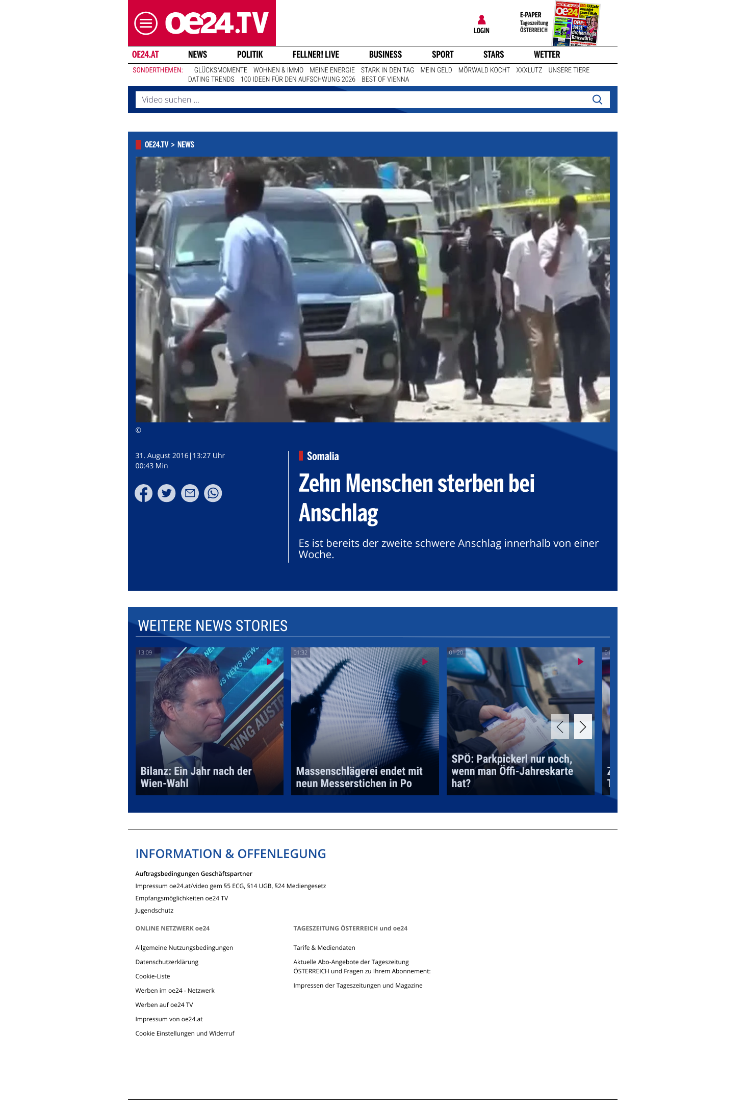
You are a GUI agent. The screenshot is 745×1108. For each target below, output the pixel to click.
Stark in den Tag (388, 70)
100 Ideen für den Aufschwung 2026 (298, 79)
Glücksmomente (220, 70)
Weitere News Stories (212, 626)
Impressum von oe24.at (169, 1019)
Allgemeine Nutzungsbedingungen (185, 947)
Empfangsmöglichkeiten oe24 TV (182, 897)
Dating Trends (211, 79)
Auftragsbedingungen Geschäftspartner (194, 873)
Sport (443, 54)
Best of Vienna (385, 79)
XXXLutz (529, 70)
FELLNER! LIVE (316, 54)
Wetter (547, 54)
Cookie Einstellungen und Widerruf (185, 1033)
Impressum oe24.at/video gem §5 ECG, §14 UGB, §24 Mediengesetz (231, 885)
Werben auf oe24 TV (164, 1004)
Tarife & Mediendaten (324, 947)
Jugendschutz (155, 910)
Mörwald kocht (484, 70)
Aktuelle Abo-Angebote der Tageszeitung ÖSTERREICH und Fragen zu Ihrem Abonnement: (361, 966)
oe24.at (145, 54)
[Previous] (560, 726)
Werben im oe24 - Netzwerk (175, 990)
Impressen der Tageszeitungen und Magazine (357, 985)
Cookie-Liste (153, 976)
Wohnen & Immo (278, 70)
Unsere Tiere (569, 70)
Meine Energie (332, 70)
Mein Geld (436, 70)
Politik (250, 54)
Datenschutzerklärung (167, 962)
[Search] (597, 100)
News (197, 54)
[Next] (583, 726)
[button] (143, 23)
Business (385, 54)
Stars (493, 54)
